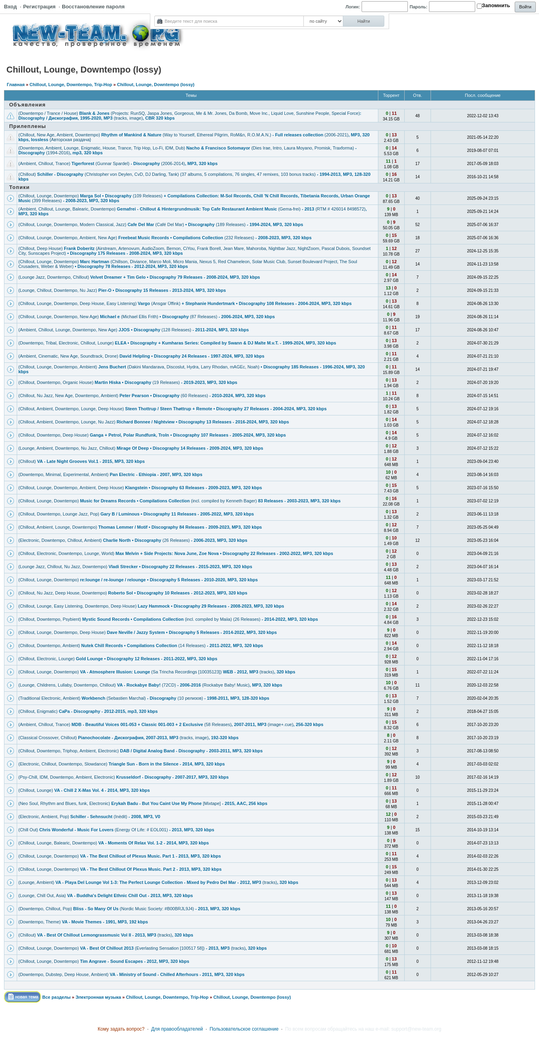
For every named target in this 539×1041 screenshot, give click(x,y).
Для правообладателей (177, 1029)
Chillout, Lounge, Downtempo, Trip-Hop (71, 84)
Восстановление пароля (93, 7)
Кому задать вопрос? (121, 1029)
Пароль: (419, 6)
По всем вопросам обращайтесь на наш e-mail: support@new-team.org (363, 1029)
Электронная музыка (98, 997)
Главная (16, 84)
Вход (10, 7)
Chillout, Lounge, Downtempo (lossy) (155, 84)
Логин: (353, 6)
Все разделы (56, 997)
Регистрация (39, 7)
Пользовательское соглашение (244, 1029)
